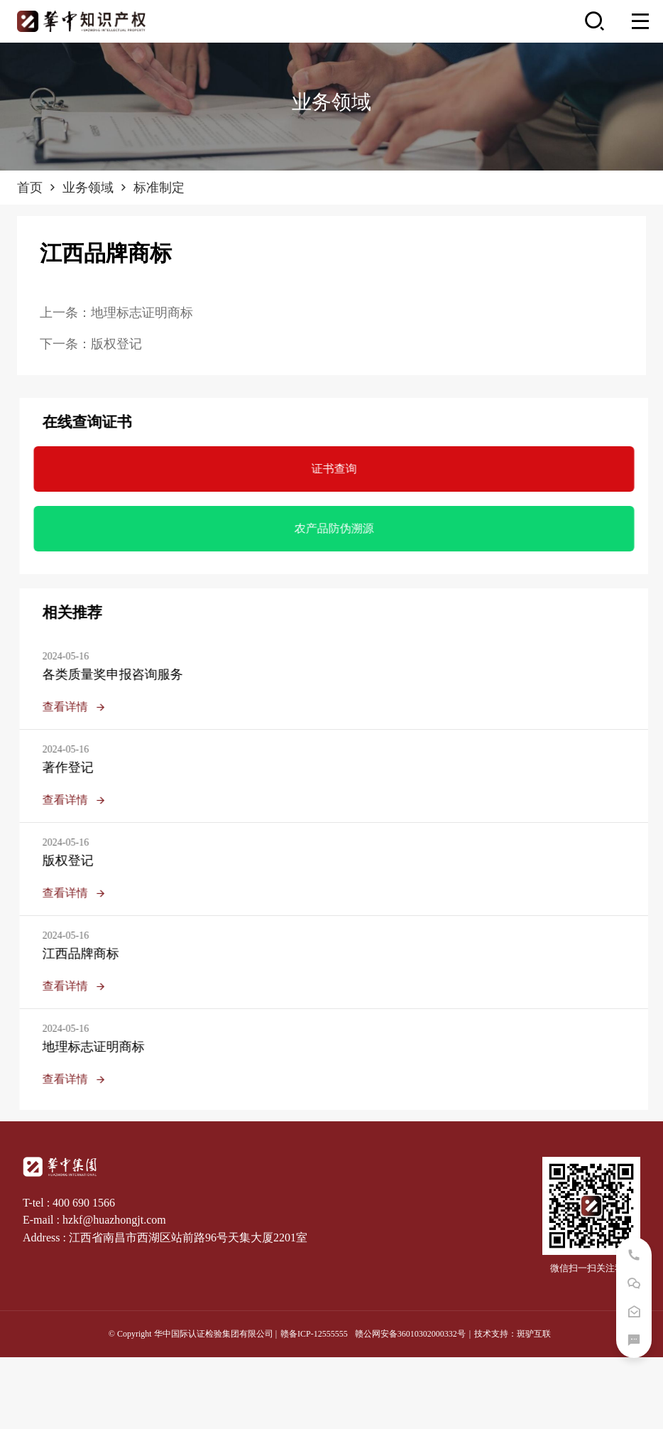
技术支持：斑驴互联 (512, 1334)
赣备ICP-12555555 (314, 1334)
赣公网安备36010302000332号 (410, 1334)
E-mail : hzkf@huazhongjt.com (94, 1220)
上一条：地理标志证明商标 (116, 313)
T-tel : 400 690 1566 (69, 1203)
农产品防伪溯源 (342, 528)
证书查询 (342, 469)
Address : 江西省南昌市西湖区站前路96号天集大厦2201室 (165, 1237)
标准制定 (159, 187)
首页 (38, 187)
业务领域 (96, 187)
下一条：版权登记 (91, 344)
